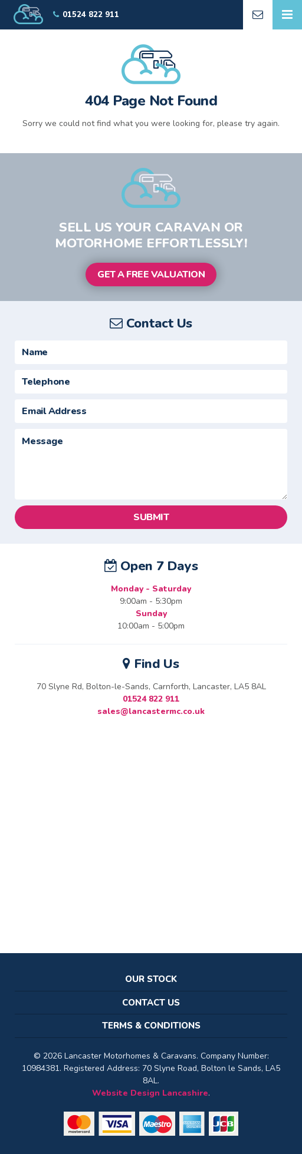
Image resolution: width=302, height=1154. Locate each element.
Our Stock (151, 979)
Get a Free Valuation (151, 274)
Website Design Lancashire (150, 1093)
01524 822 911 (151, 699)
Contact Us (151, 1002)
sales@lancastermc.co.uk (151, 711)
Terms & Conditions (151, 1025)
